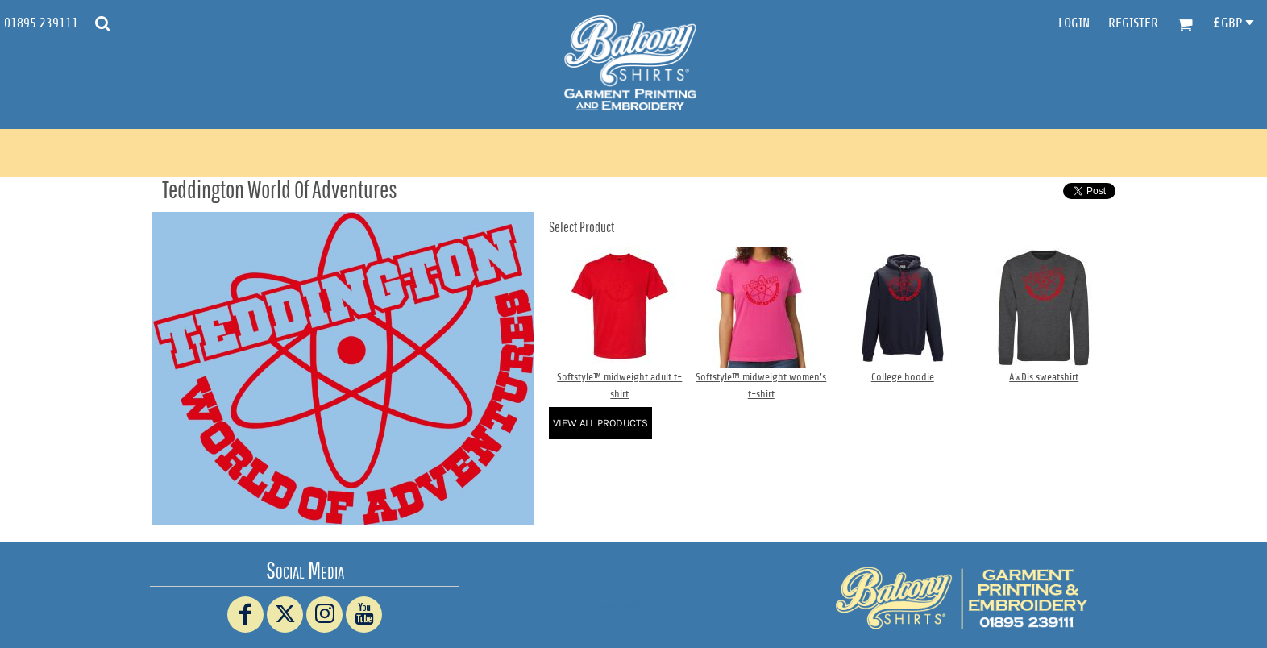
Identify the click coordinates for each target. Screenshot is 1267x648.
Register (1133, 23)
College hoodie (902, 377)
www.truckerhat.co (634, 606)
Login (1074, 23)
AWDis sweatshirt (1043, 377)
